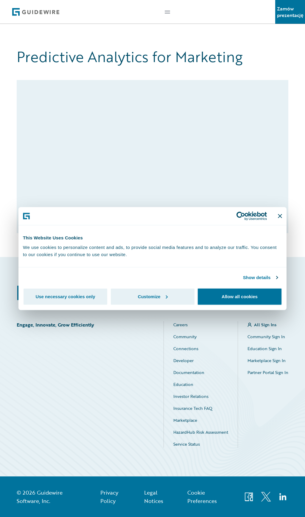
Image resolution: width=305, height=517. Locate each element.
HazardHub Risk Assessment (200, 432)
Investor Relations (190, 396)
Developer (183, 360)
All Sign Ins (265, 324)
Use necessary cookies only (65, 296)
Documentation (188, 372)
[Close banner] (280, 216)
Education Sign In (265, 348)
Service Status (186, 444)
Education (183, 384)
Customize (153, 296)
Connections (185, 348)
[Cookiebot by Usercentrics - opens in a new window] (241, 216)
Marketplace (185, 420)
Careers (180, 324)
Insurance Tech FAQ (192, 408)
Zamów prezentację (290, 12)
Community (185, 336)
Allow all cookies (240, 296)
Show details (257, 277)
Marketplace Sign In (267, 360)
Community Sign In (266, 336)
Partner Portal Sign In (268, 372)
